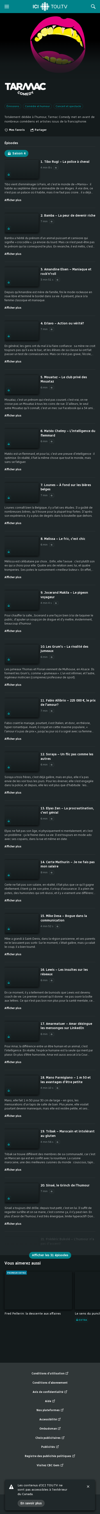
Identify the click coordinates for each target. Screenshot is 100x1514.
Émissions (13, 106)
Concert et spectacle (68, 106)
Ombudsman (50, 1429)
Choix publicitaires (50, 1438)
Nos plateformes (50, 1410)
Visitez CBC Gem (50, 1465)
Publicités (50, 1447)
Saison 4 (16, 153)
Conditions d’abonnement (50, 1382)
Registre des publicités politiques (50, 1456)
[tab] (11, 141)
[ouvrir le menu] (7, 6)
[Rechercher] (93, 6)
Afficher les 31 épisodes (50, 1255)
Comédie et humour (37, 106)
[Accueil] (50, 6)
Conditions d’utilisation (50, 1374)
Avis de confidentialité (50, 1392)
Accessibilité (50, 1419)
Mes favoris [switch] (15, 130)
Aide (50, 1401)
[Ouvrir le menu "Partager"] (38, 130)
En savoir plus (31, 1504)
